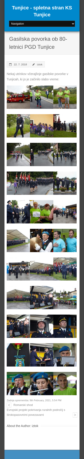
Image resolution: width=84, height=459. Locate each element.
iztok (39, 64)
